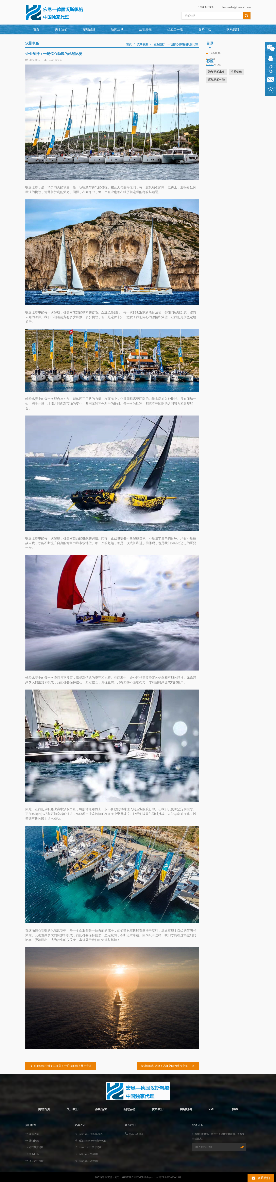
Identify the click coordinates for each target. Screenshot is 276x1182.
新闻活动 (117, 29)
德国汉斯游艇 (36, 1147)
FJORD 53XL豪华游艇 (90, 1147)
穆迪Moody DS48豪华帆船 (92, 1140)
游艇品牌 (100, 1109)
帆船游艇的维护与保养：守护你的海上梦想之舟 (60, 1065)
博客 (237, 1109)
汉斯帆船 (215, 53)
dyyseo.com (152, 1177)
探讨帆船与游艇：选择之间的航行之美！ (168, 1065)
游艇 (212, 59)
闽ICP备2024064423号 (170, 1177)
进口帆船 (34, 1140)
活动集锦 (145, 29)
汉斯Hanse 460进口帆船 (91, 1134)
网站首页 (42, 1109)
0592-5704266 (136, 1134)
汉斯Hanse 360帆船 (88, 1160)
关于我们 (61, 29)
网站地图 (187, 1109)
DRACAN (215, 65)
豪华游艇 (34, 1134)
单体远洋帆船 (36, 1160)
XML (214, 1109)
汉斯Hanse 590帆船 (88, 1154)
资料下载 (204, 29)
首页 (36, 29)
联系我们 (232, 29)
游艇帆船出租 (216, 85)
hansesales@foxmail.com (236, 7)
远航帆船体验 (216, 93)
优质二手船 (175, 29)
